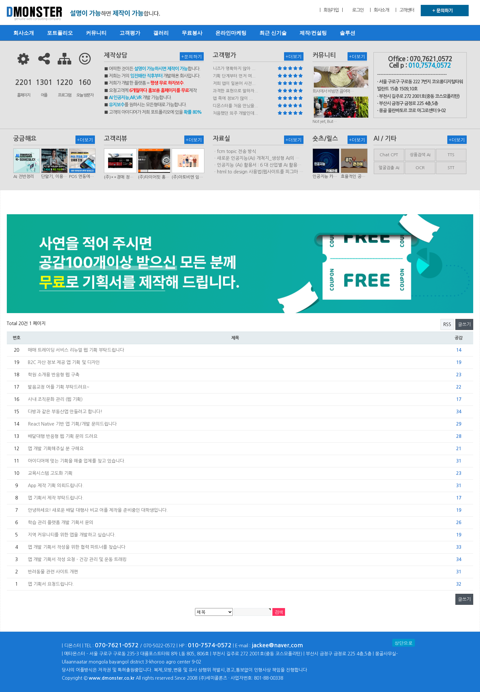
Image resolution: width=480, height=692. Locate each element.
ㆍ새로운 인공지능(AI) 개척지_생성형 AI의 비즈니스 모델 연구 (256, 158)
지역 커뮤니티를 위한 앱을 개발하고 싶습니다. (72, 535)
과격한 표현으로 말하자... (235, 91)
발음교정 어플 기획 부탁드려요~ (58, 387)
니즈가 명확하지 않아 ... (234, 68)
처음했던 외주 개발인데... (235, 113)
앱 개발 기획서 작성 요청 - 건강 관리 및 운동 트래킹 (77, 559)
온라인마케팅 (230, 33)
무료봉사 (192, 33)
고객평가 (130, 33)
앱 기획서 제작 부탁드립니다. (56, 498)
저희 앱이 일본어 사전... (234, 83)
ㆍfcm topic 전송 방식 (234, 151)
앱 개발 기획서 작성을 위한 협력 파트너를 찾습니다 (76, 547)
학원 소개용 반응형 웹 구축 (53, 374)
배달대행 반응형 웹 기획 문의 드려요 (62, 436)
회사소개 (23, 33)
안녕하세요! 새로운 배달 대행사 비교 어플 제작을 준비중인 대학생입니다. (98, 510)
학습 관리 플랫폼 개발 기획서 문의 (60, 522)
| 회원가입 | (331, 10)
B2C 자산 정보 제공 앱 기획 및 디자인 (64, 362)
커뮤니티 (96, 33)
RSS (447, 324)
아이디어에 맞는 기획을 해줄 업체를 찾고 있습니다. (76, 461)
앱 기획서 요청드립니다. (51, 584)
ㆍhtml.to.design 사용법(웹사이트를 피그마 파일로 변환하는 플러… (258, 172)
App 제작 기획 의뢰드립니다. (56, 485)
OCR (420, 168)
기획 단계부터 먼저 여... (234, 76)
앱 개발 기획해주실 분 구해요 (56, 448)
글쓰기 (464, 324)
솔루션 (347, 33)
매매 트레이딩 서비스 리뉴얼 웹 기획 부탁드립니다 (76, 350)
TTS (451, 155)
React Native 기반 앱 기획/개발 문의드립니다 (72, 424)
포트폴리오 (60, 33)
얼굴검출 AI (389, 168)
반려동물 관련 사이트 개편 (53, 571)
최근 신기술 (273, 33)
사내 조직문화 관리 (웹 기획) (55, 399)
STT (451, 168)
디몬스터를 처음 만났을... (235, 106)
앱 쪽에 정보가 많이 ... (233, 98)
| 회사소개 (379, 10)
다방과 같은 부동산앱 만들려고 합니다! (65, 411)
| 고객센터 (404, 10)
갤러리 (161, 33)
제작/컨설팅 (313, 33)
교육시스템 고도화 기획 (50, 473)
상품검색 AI (420, 155)
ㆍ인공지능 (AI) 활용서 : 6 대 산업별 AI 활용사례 (257, 165)
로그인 (357, 10)
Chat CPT (389, 155)
